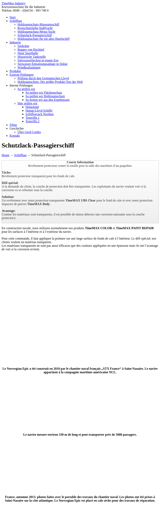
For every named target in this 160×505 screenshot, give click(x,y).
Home (5, 155)
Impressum (98, 490)
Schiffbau (20, 155)
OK (9, 501)
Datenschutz (81, 490)
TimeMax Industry (14, 3)
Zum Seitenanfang (13, 494)
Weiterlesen (18, 501)
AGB (111, 490)
